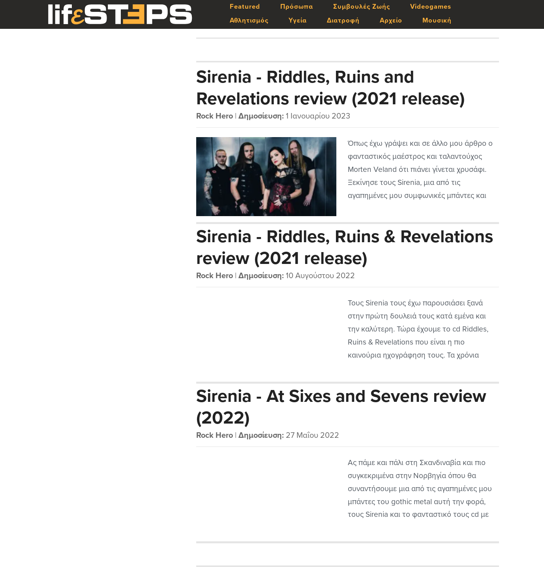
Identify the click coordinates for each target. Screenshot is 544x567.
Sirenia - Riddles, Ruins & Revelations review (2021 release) (344, 247)
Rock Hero (214, 116)
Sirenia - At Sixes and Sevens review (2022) (341, 407)
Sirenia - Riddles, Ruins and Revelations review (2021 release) (330, 87)
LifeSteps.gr (120, 14)
